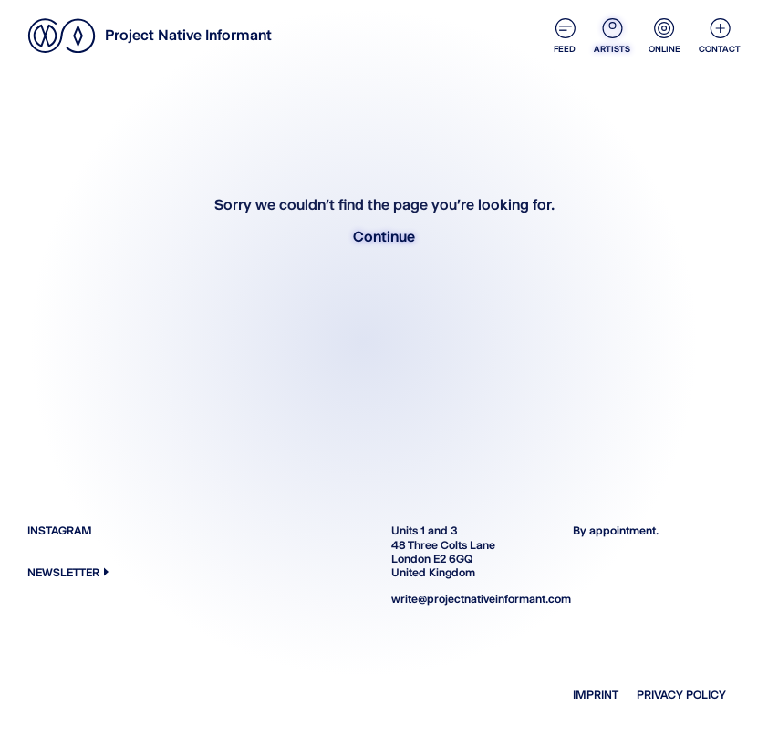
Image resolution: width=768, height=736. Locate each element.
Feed (565, 36)
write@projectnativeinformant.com (475, 599)
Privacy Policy (681, 694)
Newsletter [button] (68, 572)
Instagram (59, 530)
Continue (384, 236)
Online (664, 36)
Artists (612, 36)
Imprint (595, 694)
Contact (720, 36)
